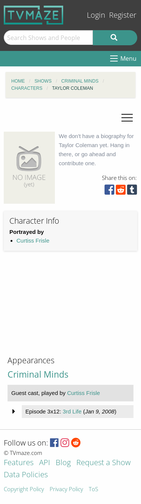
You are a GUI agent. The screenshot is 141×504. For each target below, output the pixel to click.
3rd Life (72, 411)
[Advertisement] (60, 309)
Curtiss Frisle (33, 240)
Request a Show (103, 463)
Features (18, 463)
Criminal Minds (38, 374)
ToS (93, 489)
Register (122, 15)
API (44, 463)
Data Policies (26, 475)
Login (96, 15)
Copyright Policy (24, 489)
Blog (63, 463)
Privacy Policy (66, 489)
